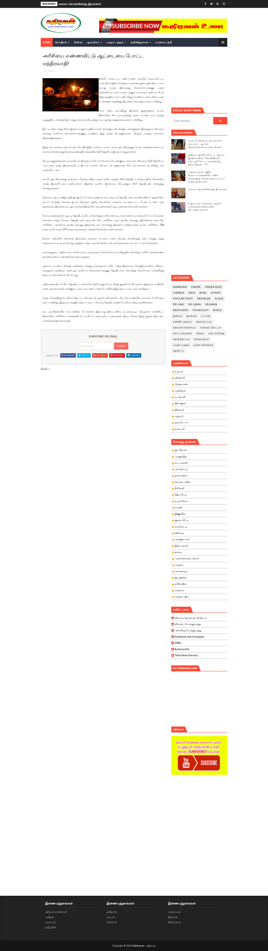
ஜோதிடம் (178, 351)
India (191, 293)
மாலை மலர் (174, 911)
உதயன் (111, 917)
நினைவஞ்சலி (201, 339)
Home (47, 42)
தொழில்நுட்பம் (181, 339)
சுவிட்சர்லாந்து (216, 333)
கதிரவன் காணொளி (56, 911)
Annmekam (180, 287)
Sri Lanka (194, 304)
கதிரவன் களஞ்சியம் (184, 327)
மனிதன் (49, 917)
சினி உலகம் (174, 922)
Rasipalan (204, 298)
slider (219, 298)
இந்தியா (52, 71)
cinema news (213, 287)
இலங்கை (192, 316)
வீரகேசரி (112, 922)
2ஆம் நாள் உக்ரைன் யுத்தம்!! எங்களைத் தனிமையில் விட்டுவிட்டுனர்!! (204, 206)
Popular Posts (183, 298)
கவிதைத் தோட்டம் (210, 327)
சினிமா (78, 42)
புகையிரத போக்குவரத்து (199, 631)
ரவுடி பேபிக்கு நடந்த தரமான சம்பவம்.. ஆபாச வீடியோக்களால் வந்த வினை (205, 143)
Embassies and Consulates (199, 637)
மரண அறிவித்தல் (203, 345)
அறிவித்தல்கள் (139, 42)
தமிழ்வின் (50, 927)
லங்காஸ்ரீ (50, 922)
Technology (201, 310)
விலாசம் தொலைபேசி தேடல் (199, 619)
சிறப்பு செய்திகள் (182, 333)
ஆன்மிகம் (93, 42)
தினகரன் (173, 917)
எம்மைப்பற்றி (163, 42)
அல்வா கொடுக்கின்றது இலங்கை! (79, 4)
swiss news (180, 310)
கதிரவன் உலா (204, 322)
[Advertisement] (219, 76)
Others (215, 293)
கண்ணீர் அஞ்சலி (182, 322)
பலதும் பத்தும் (114, 42)
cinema (195, 287)
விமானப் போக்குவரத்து (199, 625)
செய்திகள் (61, 42)
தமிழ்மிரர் (112, 911)
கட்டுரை (205, 316)
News (203, 293)
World (217, 310)
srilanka (211, 304)
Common (178, 293)
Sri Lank (178, 304)
